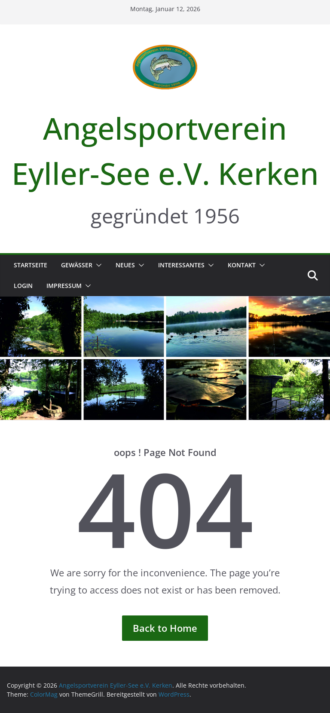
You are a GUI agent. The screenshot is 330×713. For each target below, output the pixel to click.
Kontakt (242, 265)
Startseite (30, 265)
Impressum (64, 286)
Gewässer (76, 265)
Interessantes (181, 265)
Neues (125, 265)
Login (23, 286)
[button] (97, 265)
